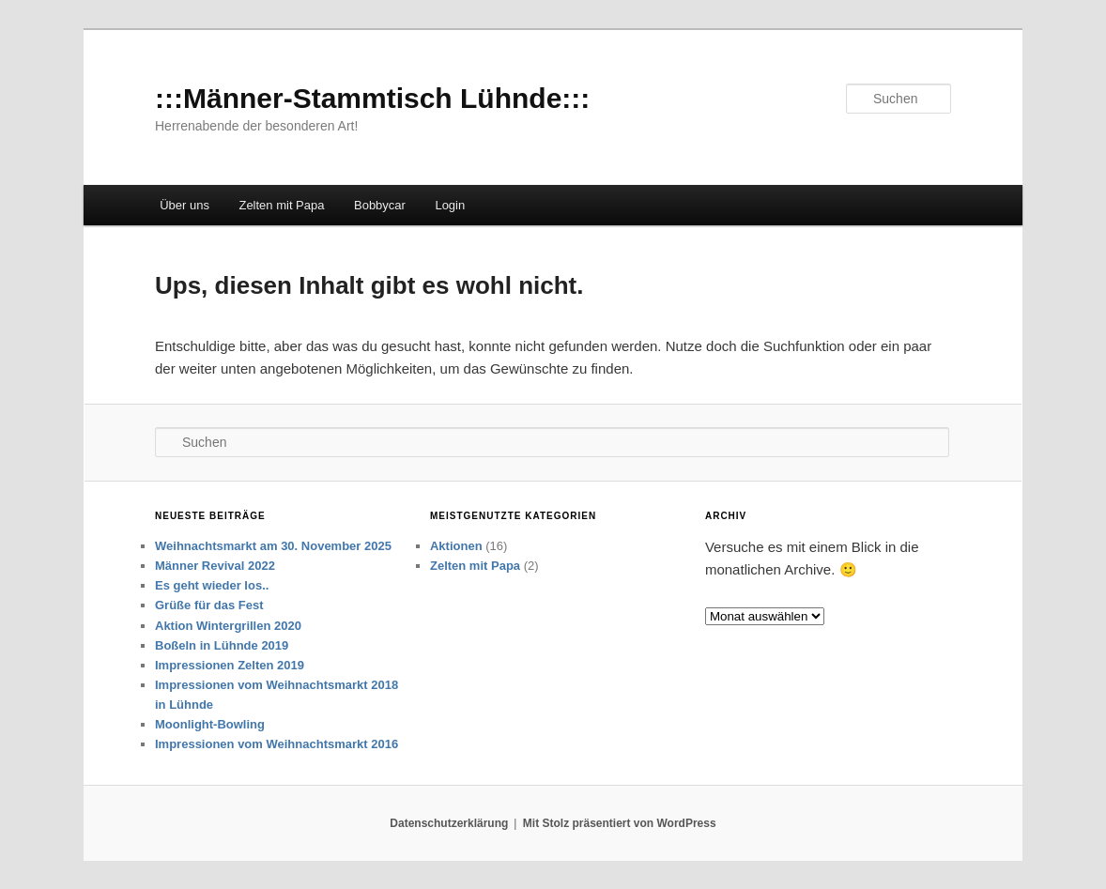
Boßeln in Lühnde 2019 (221, 645)
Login (450, 205)
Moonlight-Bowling (210, 724)
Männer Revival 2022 (215, 566)
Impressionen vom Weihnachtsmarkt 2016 (276, 744)
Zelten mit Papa (281, 205)
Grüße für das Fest (209, 605)
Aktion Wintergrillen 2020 (228, 626)
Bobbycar (380, 205)
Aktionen (456, 546)
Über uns (184, 205)
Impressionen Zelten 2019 (229, 665)
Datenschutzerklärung (449, 823)
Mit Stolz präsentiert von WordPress (619, 823)
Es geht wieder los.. (212, 585)
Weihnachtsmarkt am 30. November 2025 (273, 546)
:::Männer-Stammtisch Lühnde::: (372, 98)
